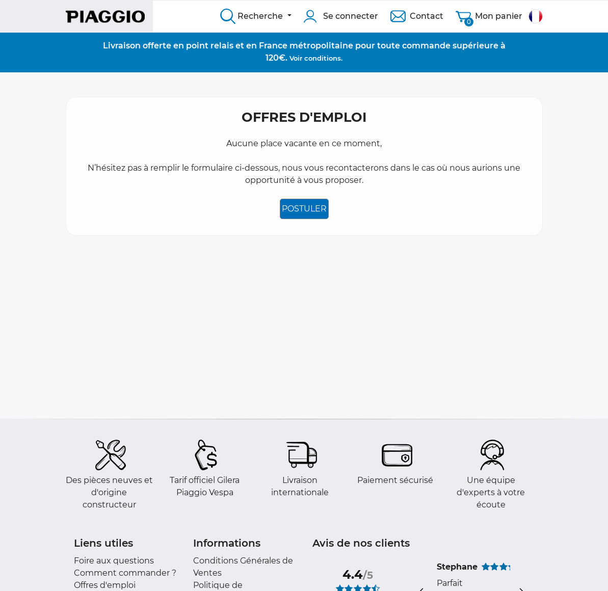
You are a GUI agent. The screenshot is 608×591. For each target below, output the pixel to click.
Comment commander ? (125, 573)
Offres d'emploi (105, 585)
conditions (322, 58)
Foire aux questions (114, 561)
